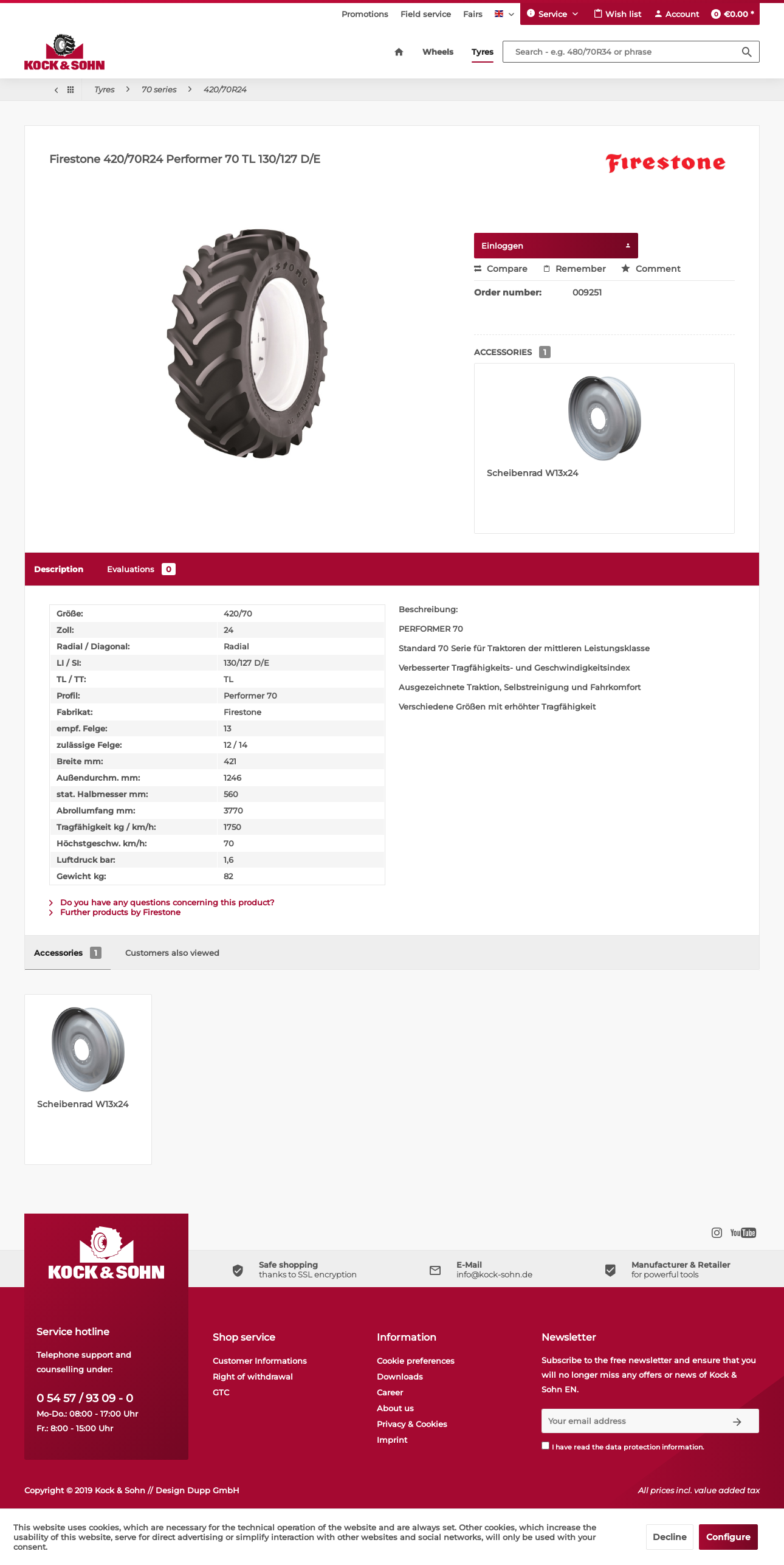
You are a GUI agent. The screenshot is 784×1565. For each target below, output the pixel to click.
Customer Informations (260, 1361)
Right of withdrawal (253, 1376)
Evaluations (141, 569)
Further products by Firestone (115, 912)
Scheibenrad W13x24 (532, 473)
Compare (501, 268)
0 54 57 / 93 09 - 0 (84, 1398)
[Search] (747, 52)
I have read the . (628, 1447)
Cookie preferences (416, 1361)
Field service (426, 14)
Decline (670, 1537)
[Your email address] (629, 1421)
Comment (651, 268)
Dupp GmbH (213, 1490)
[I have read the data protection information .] (545, 1445)
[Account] (676, 14)
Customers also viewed (172, 953)
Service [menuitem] (547, 13)
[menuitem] (364, 14)
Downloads (400, 1376)
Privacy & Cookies (412, 1424)
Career (390, 1392)
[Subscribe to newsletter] (737, 1421)
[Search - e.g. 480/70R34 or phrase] (631, 52)
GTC (221, 1392)
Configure (728, 1537)
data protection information (654, 1447)
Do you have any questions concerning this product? (161, 902)
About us (395, 1408)
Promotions (365, 14)
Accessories (67, 953)
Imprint (392, 1440)
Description (58, 569)
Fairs (473, 14)
